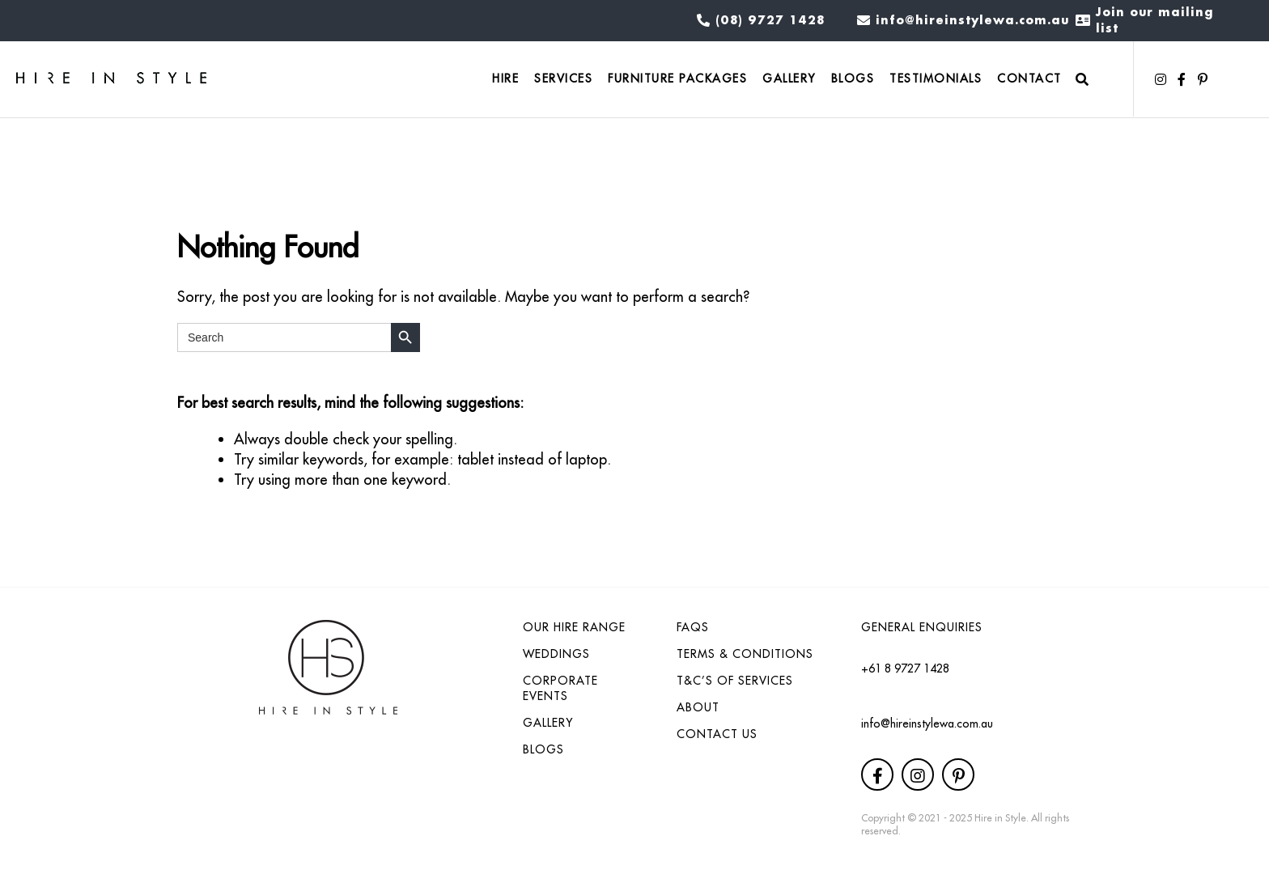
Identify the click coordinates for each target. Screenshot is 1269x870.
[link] (505, 80)
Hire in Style (1000, 818)
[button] (1160, 79)
